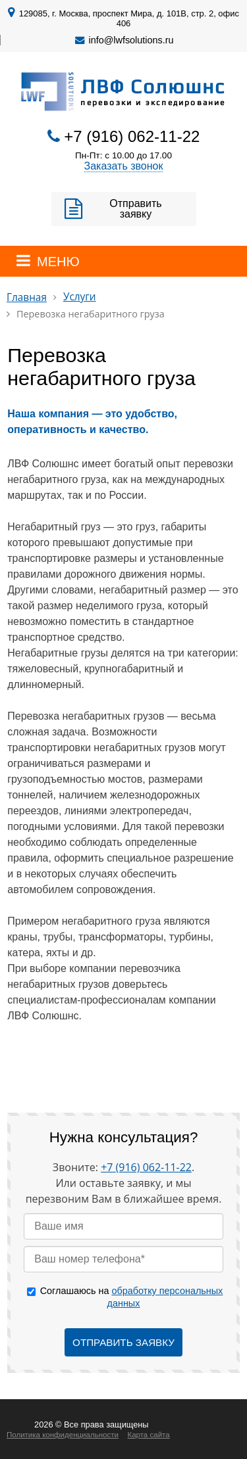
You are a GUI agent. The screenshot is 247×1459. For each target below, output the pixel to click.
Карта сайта (148, 1435)
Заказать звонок (123, 166)
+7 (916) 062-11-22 (132, 136)
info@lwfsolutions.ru (131, 40)
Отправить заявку (135, 209)
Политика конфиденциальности (63, 1435)
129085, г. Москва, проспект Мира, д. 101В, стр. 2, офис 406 (129, 18)
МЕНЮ (58, 261)
